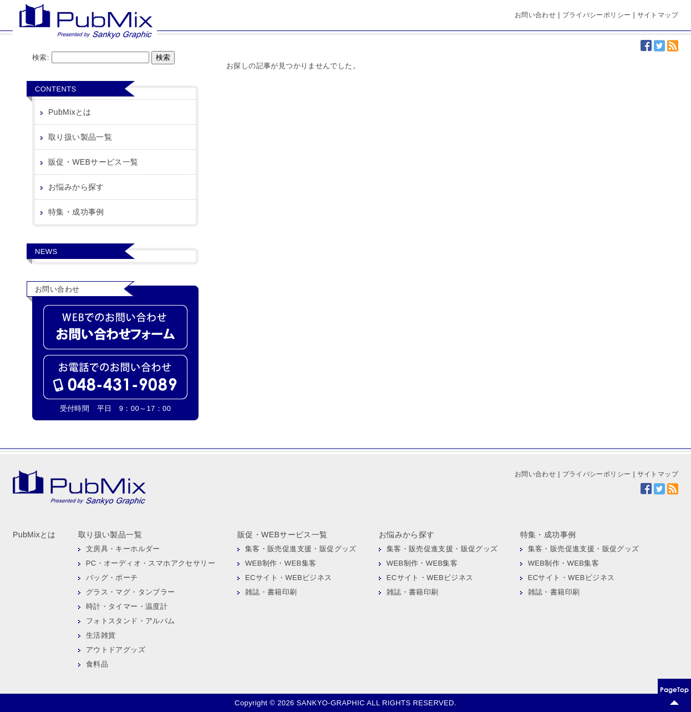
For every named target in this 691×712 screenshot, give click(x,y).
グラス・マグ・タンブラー (130, 592)
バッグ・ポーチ (112, 577)
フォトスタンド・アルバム (130, 621)
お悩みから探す (76, 186)
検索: (40, 57)
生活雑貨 (101, 635)
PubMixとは (70, 112)
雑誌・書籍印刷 (271, 592)
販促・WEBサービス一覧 (93, 161)
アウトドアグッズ (115, 649)
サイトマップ (657, 15)
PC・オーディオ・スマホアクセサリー (150, 563)
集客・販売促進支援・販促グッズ (301, 549)
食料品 (97, 664)
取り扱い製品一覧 (80, 137)
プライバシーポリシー (596, 15)
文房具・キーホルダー (123, 549)
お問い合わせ (535, 15)
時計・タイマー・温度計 (126, 606)
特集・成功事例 (76, 211)
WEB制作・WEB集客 (281, 563)
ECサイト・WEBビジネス (288, 577)
